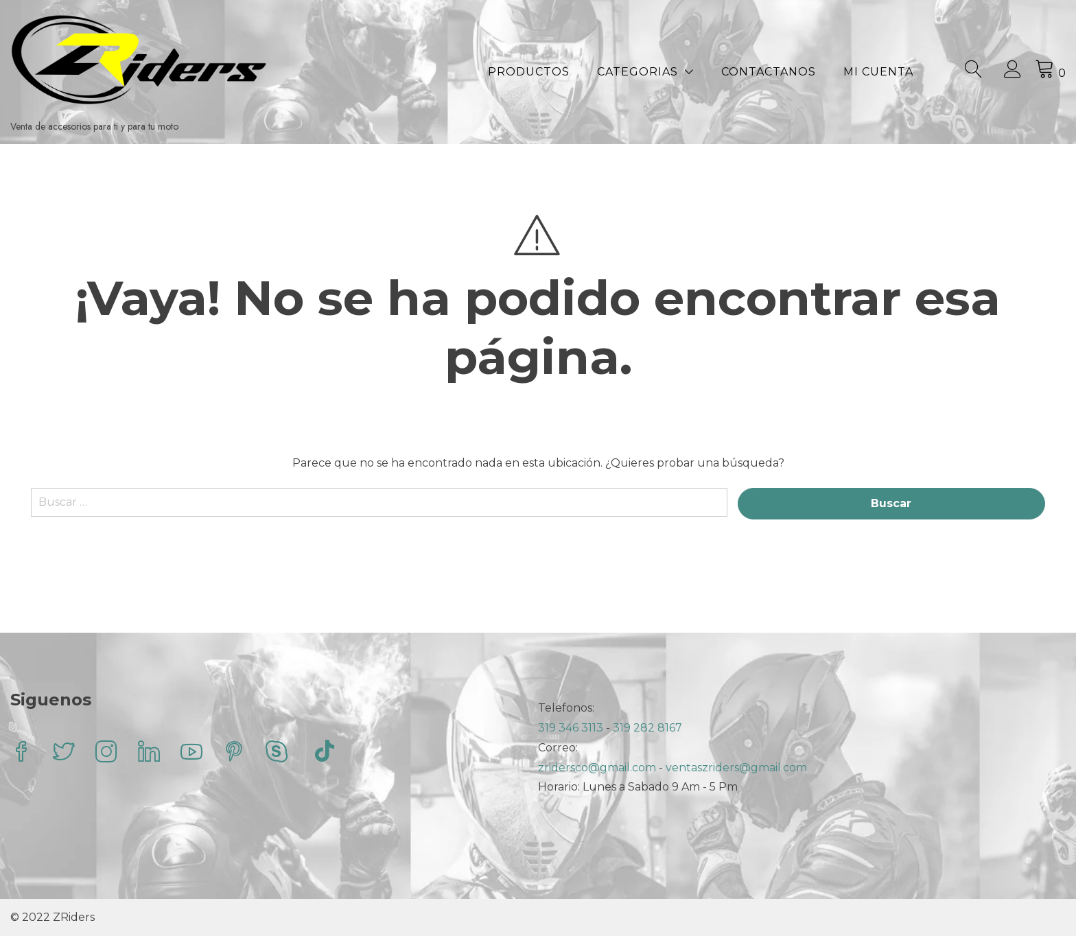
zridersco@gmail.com (597, 767)
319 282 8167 (647, 727)
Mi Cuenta (878, 71)
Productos (529, 71)
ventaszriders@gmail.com (736, 767)
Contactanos (768, 71)
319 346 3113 (572, 727)
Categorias (637, 71)
